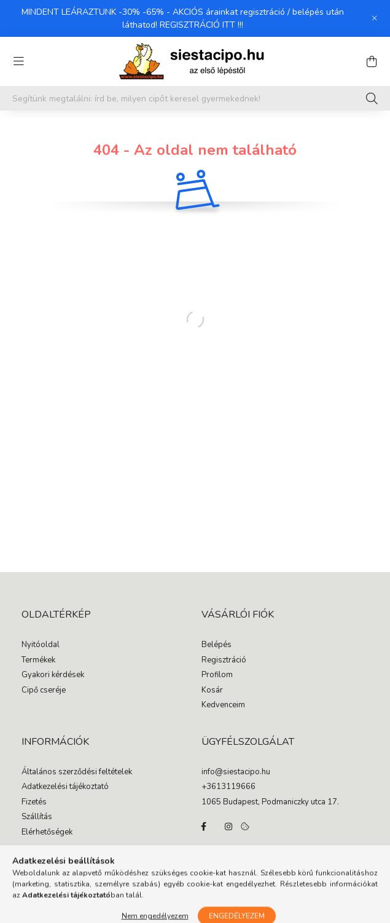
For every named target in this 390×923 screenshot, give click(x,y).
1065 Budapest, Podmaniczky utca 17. (270, 802)
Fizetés (34, 802)
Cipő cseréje (43, 691)
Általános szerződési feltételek (76, 772)
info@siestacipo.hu (235, 772)
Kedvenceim (223, 705)
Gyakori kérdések (52, 675)
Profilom (217, 675)
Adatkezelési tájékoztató (65, 787)
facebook (204, 826)
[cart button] (371, 61)
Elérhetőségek (46, 833)
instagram (228, 826)
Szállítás (36, 817)
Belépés (216, 645)
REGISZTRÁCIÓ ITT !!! (201, 25)
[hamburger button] (18, 61)
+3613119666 (228, 787)
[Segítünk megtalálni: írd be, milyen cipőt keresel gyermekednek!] (195, 98)
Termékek (38, 661)
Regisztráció (223, 661)
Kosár (212, 691)
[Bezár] (374, 18)
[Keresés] (372, 98)
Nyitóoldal (40, 645)
